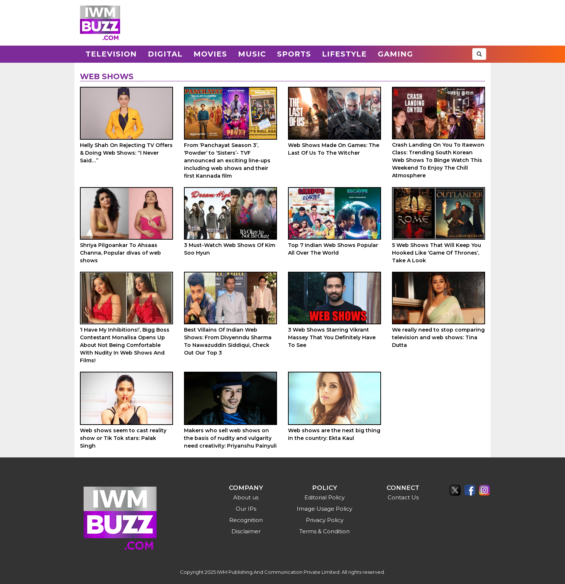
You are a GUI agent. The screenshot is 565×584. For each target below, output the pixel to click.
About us (245, 497)
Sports (294, 54)
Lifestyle (344, 54)
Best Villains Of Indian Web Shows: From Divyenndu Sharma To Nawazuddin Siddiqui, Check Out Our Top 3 (228, 341)
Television (111, 54)
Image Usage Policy (324, 508)
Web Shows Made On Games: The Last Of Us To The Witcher (333, 149)
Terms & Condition (324, 531)
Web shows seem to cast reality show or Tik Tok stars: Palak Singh (123, 438)
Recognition (246, 520)
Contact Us (403, 497)
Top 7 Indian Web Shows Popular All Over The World (333, 249)
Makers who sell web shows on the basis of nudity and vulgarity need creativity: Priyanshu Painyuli (230, 438)
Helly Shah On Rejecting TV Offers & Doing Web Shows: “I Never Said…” (126, 153)
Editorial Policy (324, 497)
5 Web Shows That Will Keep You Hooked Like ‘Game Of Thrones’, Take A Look (436, 253)
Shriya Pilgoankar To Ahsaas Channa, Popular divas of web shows (120, 253)
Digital (165, 54)
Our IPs (246, 508)
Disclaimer (246, 531)
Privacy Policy (324, 520)
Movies (210, 54)
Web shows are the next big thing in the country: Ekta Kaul (334, 434)
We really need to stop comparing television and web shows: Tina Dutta (438, 337)
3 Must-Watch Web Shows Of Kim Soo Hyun (229, 249)
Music (252, 54)
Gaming (395, 54)
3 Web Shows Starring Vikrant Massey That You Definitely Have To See (332, 337)
